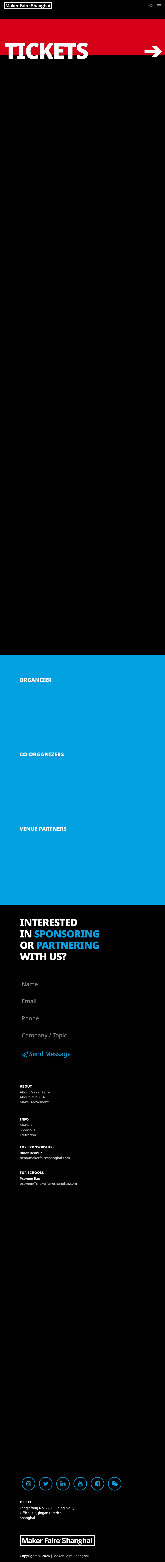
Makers (26, 1125)
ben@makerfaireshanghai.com (45, 1158)
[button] (159, 6)
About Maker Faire (35, 1092)
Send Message (46, 1054)
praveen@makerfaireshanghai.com (48, 1183)
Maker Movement (34, 1102)
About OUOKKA (32, 1097)
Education (28, 1135)
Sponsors (27, 1130)
